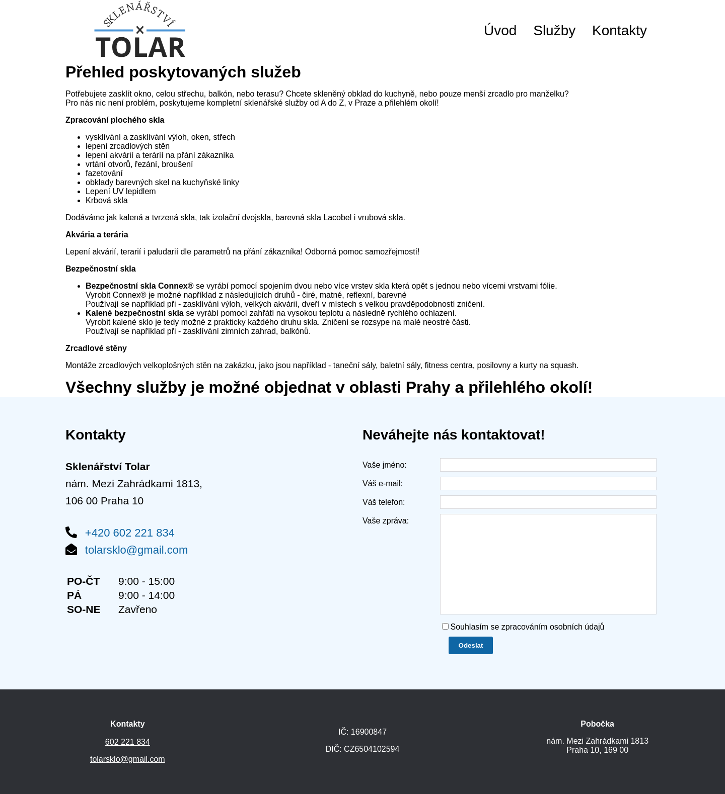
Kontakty (619, 30)
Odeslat (471, 645)
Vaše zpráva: (385, 520)
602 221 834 (127, 742)
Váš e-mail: (382, 483)
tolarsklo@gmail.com (136, 550)
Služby (554, 30)
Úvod (500, 30)
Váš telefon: (383, 502)
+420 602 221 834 (130, 532)
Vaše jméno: (384, 465)
